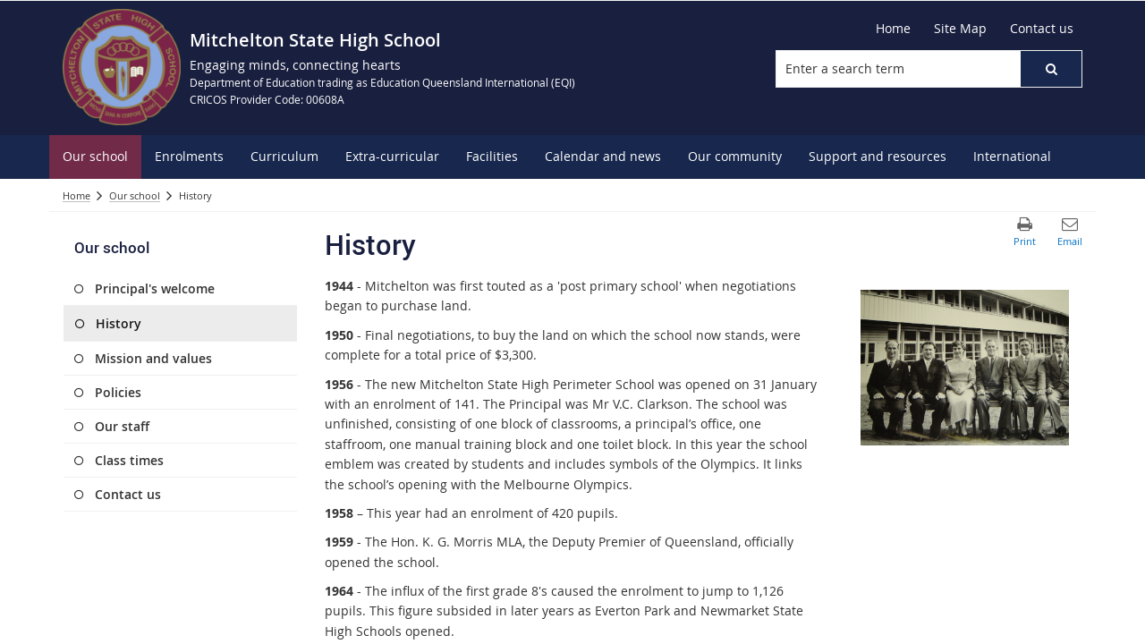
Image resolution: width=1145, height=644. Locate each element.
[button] (1051, 69)
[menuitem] (95, 157)
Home (76, 195)
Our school (134, 195)
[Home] (893, 28)
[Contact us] (1041, 28)
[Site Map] (960, 28)
